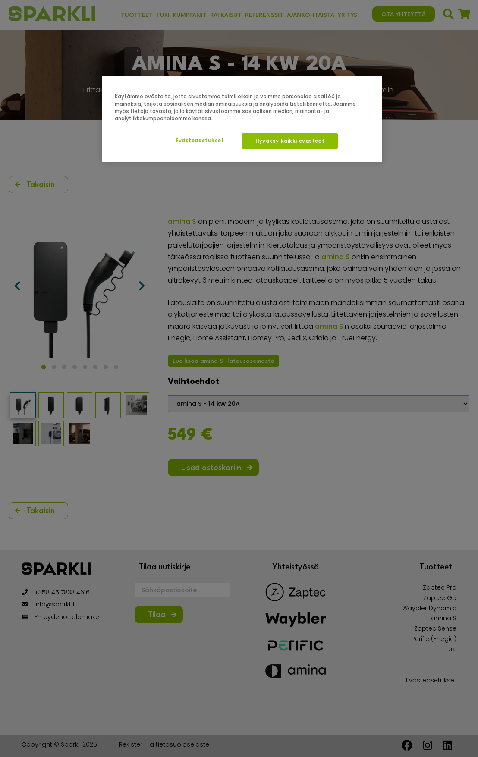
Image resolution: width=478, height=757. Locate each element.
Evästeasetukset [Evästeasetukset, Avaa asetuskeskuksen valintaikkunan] (200, 140)
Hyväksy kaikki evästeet (289, 141)
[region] (242, 119)
